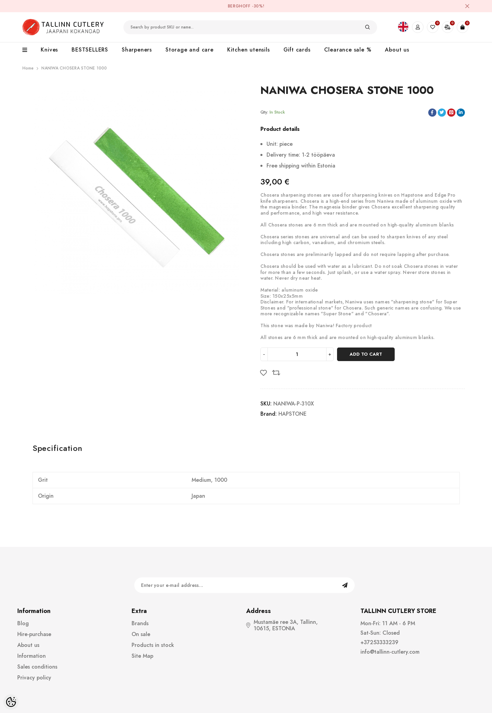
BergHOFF (239, 6)
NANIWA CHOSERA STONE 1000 (74, 68)
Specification (57, 448)
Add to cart (366, 354)
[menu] (28, 50)
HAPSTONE (292, 414)
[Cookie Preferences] (11, 702)
